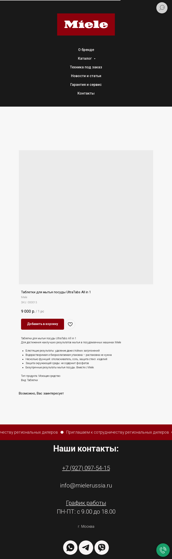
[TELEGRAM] (86, 547)
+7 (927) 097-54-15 (86, 468)
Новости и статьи (86, 76)
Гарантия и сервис (86, 84)
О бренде (86, 50)
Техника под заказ (86, 67)
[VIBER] (102, 547)
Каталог (85, 58)
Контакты (86, 93)
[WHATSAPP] (70, 547)
